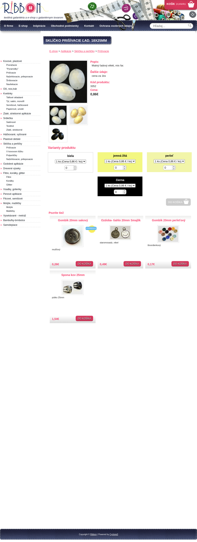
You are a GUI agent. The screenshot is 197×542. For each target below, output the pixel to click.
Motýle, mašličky (12, 203)
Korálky (10, 181)
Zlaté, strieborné (14, 130)
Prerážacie (11, 65)
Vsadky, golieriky (12, 189)
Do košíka (175, 202)
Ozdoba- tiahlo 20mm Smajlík (121, 220)
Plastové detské (11, 139)
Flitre (8, 177)
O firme (8, 25)
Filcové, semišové (13, 198)
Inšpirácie (39, 25)
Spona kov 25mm (73, 275)
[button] (75, 167)
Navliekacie (12, 84)
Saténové (11, 122)
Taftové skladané (14, 97)
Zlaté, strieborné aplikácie (17, 113)
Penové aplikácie (12, 194)
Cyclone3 (114, 534)
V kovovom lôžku (14, 151)
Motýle (9, 207)
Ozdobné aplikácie (13, 163)
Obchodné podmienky (65, 25)
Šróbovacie (11, 80)
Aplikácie (66, 51)
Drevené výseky (11, 168)
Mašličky (10, 211)
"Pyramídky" (12, 69)
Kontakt (89, 25)
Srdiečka (8, 118)
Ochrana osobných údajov (116, 25)
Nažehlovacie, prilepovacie (19, 76)
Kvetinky (7, 93)
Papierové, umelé (15, 109)
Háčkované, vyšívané (14, 134)
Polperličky (11, 155)
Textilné (10, 126)
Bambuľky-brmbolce (14, 220)
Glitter (9, 184)
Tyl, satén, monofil (15, 101)
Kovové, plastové (12, 61)
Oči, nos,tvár (10, 88)
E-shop (23, 25)
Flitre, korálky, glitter (14, 173)
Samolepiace (10, 225)
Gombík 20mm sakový (73, 220)
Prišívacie (11, 72)
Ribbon (93, 534)
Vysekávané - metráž (14, 215)
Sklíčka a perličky (12, 143)
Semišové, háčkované (17, 105)
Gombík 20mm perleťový (168, 220)
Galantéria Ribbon (24, 8)
